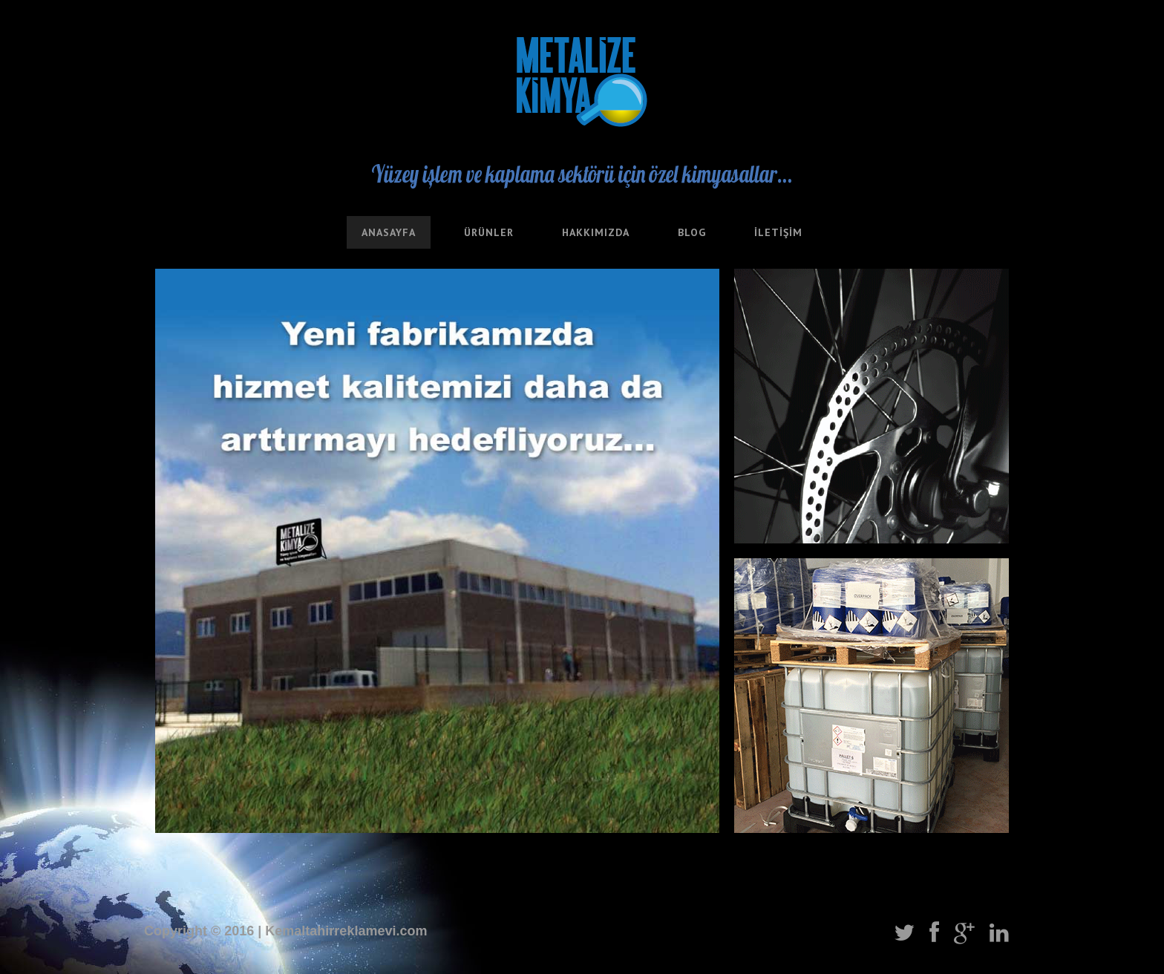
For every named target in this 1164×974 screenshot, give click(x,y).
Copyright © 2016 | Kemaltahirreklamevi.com (285, 931)
